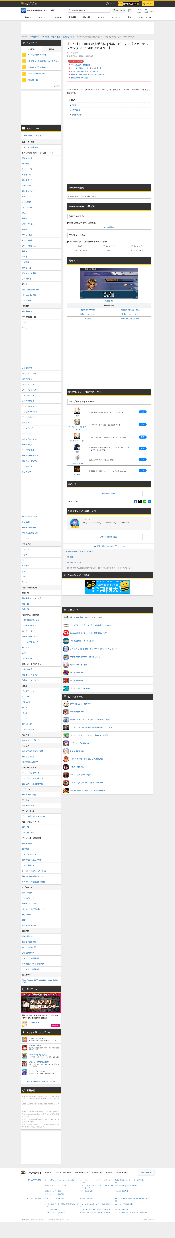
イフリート (26, 697)
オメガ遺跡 (26, 301)
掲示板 (51, 49)
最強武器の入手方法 (88, 310)
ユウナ (24, 555)
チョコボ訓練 (27, 893)
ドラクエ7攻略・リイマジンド (56, 1186)
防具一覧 (88, 319)
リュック (25, 582)
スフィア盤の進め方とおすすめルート (84, 71)
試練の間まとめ (28, 936)
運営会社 (109, 1172)
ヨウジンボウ (27, 724)
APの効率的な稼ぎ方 (30, 762)
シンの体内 (26, 279)
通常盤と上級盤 (28, 757)
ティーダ (25, 549)
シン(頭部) (26, 522)
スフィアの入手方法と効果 (32, 751)
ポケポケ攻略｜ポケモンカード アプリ (129, 1186)
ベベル (24, 257)
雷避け (24, 920)
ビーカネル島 (27, 240)
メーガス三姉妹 (28, 729)
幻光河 (24, 218)
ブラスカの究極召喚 (30, 533)
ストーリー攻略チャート (79, 68)
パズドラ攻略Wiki (86, 1191)
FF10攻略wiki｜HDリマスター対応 (80, 551)
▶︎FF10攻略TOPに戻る (32, 136)
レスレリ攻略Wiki (51, 1209)
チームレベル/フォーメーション (34, 871)
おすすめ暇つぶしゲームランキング (42, 1082)
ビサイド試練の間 (29, 942)
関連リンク (77, 115)
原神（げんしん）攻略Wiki (54, 1199)
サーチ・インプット (30, 904)
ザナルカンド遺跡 (29, 273)
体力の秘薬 (108, 227)
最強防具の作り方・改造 (79, 78)
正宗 (24, 653)
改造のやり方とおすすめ (130, 319)
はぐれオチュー (28, 379)
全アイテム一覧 (28, 806)
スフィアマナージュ (30, 412)
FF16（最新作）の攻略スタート (82, 65)
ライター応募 (146, 1173)
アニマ (24, 719)
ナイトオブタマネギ (30, 642)
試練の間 (86, 17)
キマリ (24, 328)
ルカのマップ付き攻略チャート (39, 67)
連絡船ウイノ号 (28, 191)
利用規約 (48, 1172)
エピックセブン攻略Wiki (124, 1204)
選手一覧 (25, 827)
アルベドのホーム (29, 246)
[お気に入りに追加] (119, 10)
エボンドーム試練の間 (30, 969)
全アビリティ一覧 (29, 795)
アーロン (25, 577)
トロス (24, 322)
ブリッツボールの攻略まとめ (33, 816)
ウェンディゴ (27, 428)
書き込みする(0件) (109, 493)
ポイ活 (110, 3)
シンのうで (26, 472)
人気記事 (31, 49)
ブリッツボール (145, 17)
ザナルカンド (27, 158)
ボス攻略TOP (27, 311)
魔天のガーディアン (30, 461)
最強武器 (72, 17)
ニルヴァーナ (27, 631)
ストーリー (43, 17)
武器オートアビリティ (88, 314)
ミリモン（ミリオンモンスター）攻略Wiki (95, 1213)
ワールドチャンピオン (30, 637)
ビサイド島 (26, 175)
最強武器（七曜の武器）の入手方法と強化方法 (87, 75)
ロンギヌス (26, 648)
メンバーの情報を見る (109, 537)
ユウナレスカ (27, 467)
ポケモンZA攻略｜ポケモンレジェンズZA (59, 1180)
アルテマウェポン (29, 626)
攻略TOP (27, 17)
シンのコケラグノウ (30, 384)
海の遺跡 (25, 164)
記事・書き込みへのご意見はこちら (109, 546)
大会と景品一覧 (28, 865)
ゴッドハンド (27, 658)
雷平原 (24, 229)
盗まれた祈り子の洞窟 (30, 290)
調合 (129, 17)
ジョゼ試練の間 (28, 953)
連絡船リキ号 (27, 180)
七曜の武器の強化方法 (30, 620)
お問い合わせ (97, 1172)
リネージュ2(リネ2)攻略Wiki (55, 1213)
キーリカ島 (26, 186)
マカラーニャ (27, 235)
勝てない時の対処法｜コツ (32, 876)
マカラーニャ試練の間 (30, 958)
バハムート (26, 713)
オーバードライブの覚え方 (32, 778)
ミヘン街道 (26, 202)
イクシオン (26, 702)
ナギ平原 (25, 262)
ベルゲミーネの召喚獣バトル (33, 909)
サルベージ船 (27, 169)
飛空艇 (24, 251)
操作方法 (25, 849)
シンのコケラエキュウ (30, 373)
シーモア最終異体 (29, 528)
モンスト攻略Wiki (121, 1191)
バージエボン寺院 (29, 295)
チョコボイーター (29, 395)
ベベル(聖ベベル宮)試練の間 (33, 964)
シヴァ (24, 708)
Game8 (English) (122, 1172)
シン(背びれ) (27, 368)
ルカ (24, 197)
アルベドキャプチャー (30, 406)
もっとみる (55, 86)
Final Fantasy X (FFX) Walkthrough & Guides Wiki (40, 981)
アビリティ (116, 17)
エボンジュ (26, 538)
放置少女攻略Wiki (86, 1199)
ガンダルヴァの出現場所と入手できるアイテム (44, 61)
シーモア (25, 423)
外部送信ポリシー (81, 1172)
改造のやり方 (27, 669)
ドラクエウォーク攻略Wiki (54, 1194)
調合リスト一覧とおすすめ (32, 784)
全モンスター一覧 (29, 740)
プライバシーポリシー (63, 1172)
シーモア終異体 (28, 450)
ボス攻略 (58, 17)
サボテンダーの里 (29, 926)
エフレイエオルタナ (30, 439)
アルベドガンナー (29, 417)
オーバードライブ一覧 (30, 773)
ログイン (148, 3)
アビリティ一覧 (28, 833)
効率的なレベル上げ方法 (31, 860)
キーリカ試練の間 (29, 947)
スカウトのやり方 (29, 854)
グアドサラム (27, 224)
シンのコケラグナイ (30, 517)
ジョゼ (24, 213)
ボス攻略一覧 (96, 68)
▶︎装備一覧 (109, 285)
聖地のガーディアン (30, 456)
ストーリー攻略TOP (30, 147)
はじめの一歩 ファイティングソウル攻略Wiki (131, 1213)
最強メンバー (27, 843)
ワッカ (24, 560)
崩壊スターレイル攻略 (53, 1191)
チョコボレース (28, 898)
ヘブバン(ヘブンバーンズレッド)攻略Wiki (95, 1209)
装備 (71, 557)
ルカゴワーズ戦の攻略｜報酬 (33, 882)
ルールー (25, 566)
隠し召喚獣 (26, 915)
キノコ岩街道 (27, 208)
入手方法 (76, 110)
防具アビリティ (75, 562)
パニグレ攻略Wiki (121, 1209)
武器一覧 (25, 604)
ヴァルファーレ (28, 691)
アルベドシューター (30, 390)
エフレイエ (26, 434)
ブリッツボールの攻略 (36, 74)
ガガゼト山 (26, 268)
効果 (74, 105)
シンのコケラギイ (29, 401)
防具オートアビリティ (130, 314)
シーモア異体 (27, 445)
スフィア (100, 17)
